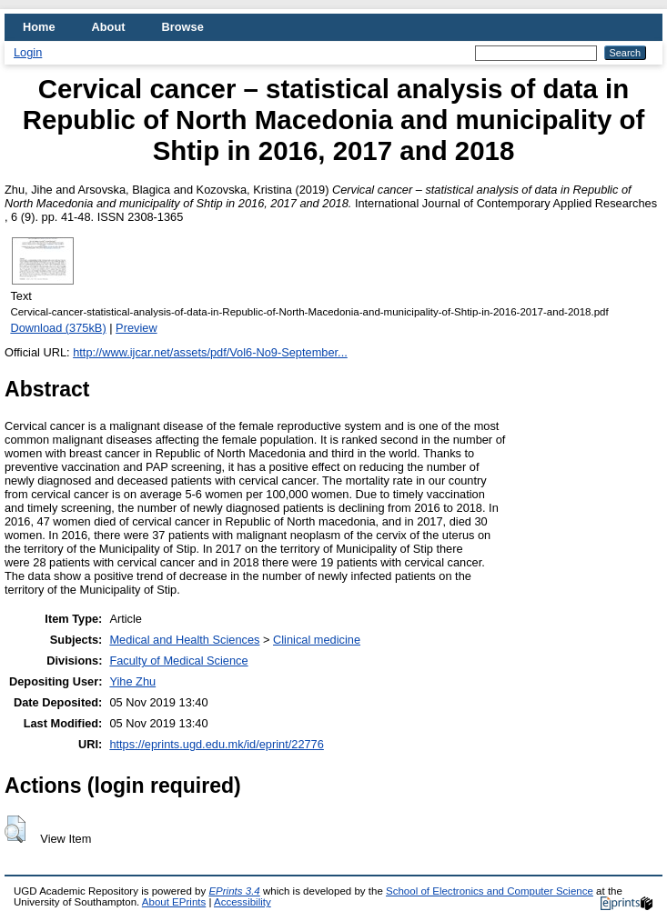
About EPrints (174, 901)
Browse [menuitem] (183, 27)
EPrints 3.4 (233, 891)
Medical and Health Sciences (184, 639)
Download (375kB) (58, 328)
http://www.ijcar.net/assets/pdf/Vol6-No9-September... (210, 352)
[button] (15, 829)
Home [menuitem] (39, 27)
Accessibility (242, 901)
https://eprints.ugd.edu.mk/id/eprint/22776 (216, 744)
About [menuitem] (109, 27)
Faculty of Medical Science (178, 660)
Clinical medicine (316, 639)
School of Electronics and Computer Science (489, 891)
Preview (136, 328)
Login (28, 52)
